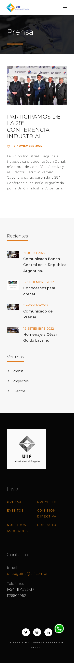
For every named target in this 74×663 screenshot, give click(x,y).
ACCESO (37, 647)
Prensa (17, 371)
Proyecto (47, 502)
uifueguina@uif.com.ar (27, 573)
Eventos (18, 391)
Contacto (46, 525)
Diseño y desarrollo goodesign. (37, 643)
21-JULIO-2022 (34, 253)
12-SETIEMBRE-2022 (38, 282)
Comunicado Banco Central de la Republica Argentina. (45, 265)
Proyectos (20, 381)
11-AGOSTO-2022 (35, 305)
